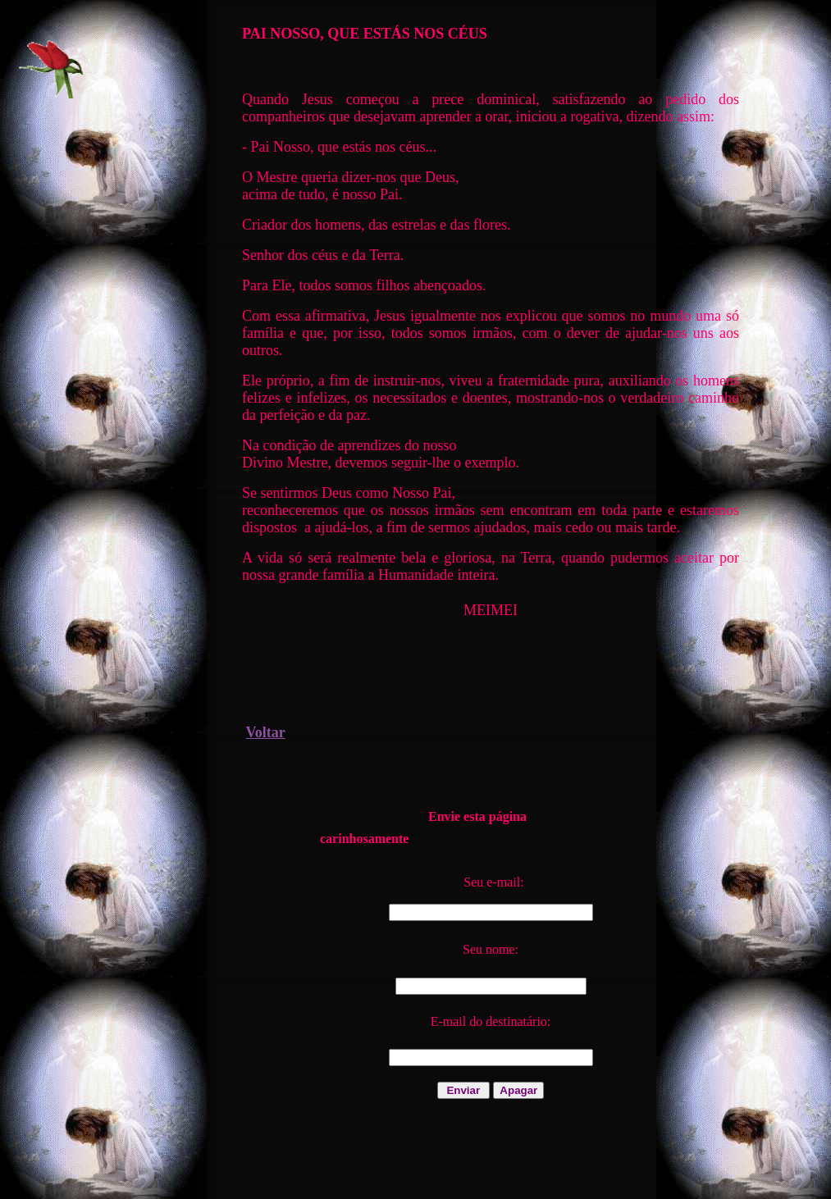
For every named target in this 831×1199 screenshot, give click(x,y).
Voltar (265, 732)
